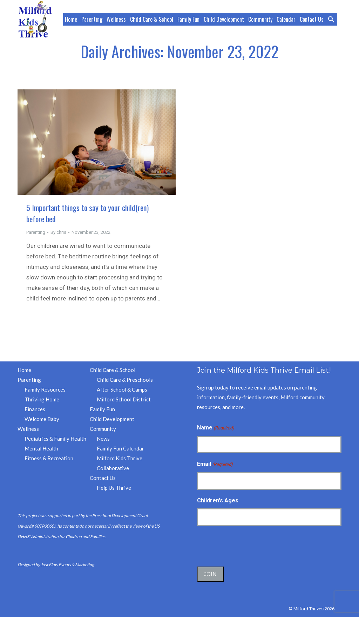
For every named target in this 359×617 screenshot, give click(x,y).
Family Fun (102, 409)
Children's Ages (217, 500)
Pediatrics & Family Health (55, 438)
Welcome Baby (42, 419)
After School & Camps (122, 389)
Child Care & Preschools (125, 380)
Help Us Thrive (114, 487)
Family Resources (45, 389)
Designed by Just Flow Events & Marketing (56, 564)
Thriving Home (42, 399)
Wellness (28, 429)
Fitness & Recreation (49, 458)
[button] (331, 19)
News (103, 438)
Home (24, 370)
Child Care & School (112, 370)
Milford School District (124, 399)
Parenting (35, 232)
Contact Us (103, 478)
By (58, 232)
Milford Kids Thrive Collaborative (119, 463)
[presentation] (250, 545)
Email (215, 464)
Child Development (112, 419)
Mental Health (41, 448)
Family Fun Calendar (120, 448)
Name (215, 428)
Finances (35, 409)
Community (103, 429)
